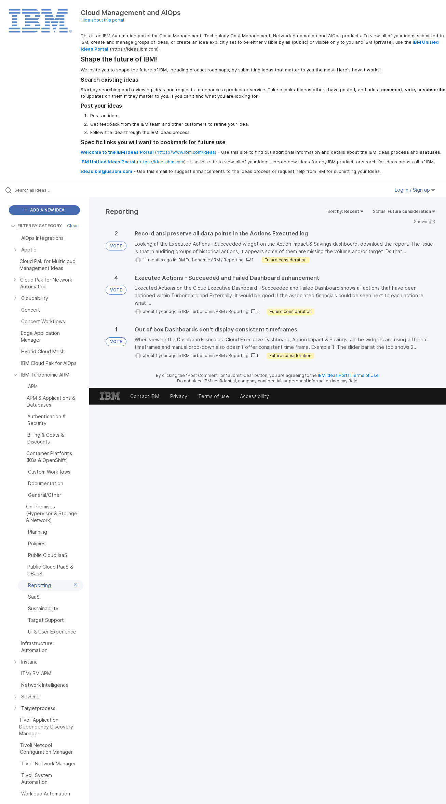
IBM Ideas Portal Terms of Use (348, 375)
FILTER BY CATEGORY (36, 225)
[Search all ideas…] (53, 190)
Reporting (234, 259)
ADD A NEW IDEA (44, 210)
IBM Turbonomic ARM (198, 259)
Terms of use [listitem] (213, 396)
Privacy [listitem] (178, 396)
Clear (72, 225)
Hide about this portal (102, 20)
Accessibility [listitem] (254, 396)
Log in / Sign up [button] (415, 190)
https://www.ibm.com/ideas (186, 152)
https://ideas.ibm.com (161, 161)
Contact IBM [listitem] (144, 396)
